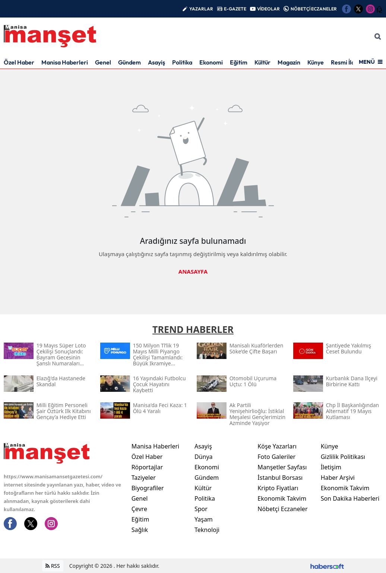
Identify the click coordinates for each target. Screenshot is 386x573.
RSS (52, 565)
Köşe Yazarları (277, 446)
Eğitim (238, 62)
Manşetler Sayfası (282, 467)
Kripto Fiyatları (277, 488)
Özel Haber (19, 62)
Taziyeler (144, 477)
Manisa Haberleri (64, 62)
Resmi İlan (344, 62)
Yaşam (203, 519)
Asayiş (156, 62)
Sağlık (140, 530)
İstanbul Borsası (280, 477)
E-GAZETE (235, 9)
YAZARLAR (201, 9)
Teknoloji (206, 530)
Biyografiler (148, 488)
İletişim (331, 467)
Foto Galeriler (276, 457)
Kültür (262, 62)
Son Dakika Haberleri (350, 498)
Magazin (289, 62)
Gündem (129, 62)
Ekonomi (211, 62)
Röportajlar (147, 467)
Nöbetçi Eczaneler (282, 509)
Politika (182, 62)
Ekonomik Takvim (281, 498)
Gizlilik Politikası (343, 457)
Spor (201, 509)
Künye (315, 62)
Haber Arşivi (338, 477)
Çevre (139, 509)
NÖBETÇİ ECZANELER (314, 9)
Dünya (203, 457)
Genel (103, 62)
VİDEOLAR (268, 9)
